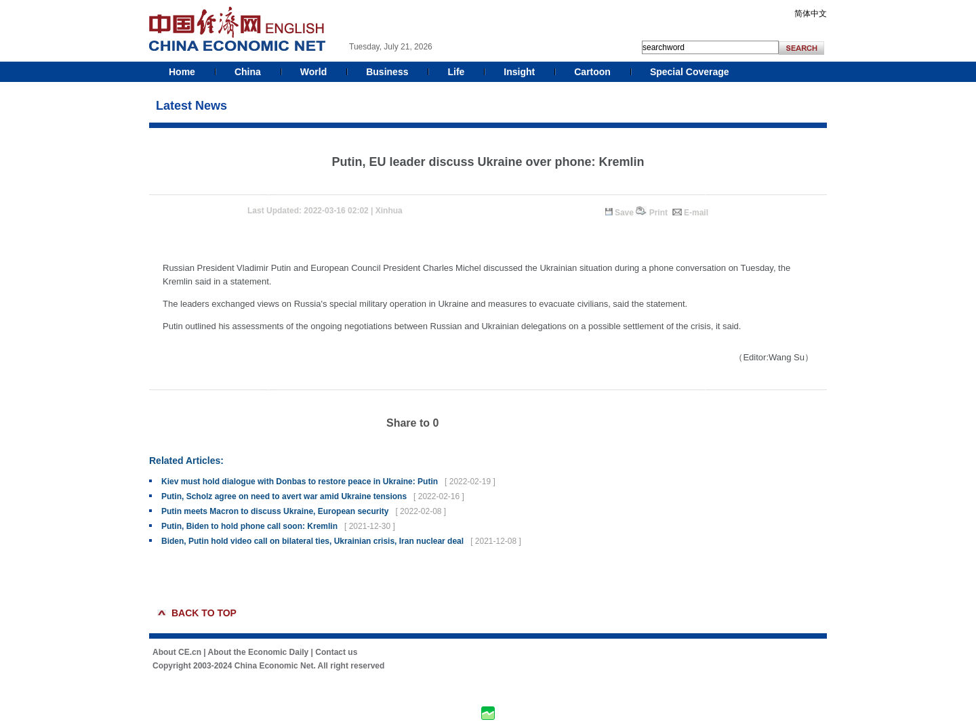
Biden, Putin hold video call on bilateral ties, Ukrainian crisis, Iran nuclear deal (312, 541)
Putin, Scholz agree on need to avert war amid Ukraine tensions (284, 496)
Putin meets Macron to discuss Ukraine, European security (274, 511)
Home (182, 71)
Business (387, 71)
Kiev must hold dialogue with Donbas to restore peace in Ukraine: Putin (299, 481)
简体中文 (810, 13)
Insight (519, 71)
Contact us (336, 652)
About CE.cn (176, 652)
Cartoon (592, 71)
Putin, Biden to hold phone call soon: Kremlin (249, 526)
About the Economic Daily (258, 652)
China (248, 71)
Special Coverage (689, 71)
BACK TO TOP (204, 613)
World (313, 71)
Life (455, 71)
